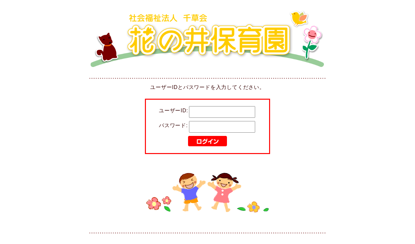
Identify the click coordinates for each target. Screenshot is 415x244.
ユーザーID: (173, 110)
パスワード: (173, 125)
